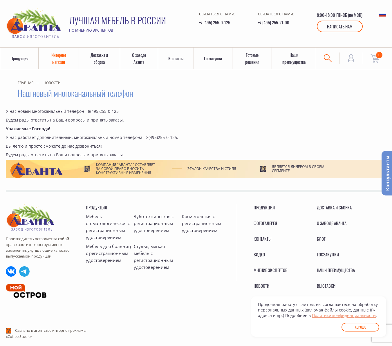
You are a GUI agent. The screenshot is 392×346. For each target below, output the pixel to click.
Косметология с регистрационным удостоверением (201, 223)
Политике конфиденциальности (344, 315)
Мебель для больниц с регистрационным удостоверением (108, 253)
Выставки (326, 285)
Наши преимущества (294, 58)
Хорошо (360, 327)
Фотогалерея (265, 223)
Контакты (175, 58)
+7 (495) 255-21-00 (273, 22)
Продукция (19, 58)
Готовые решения (252, 58)
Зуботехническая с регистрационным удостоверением (154, 223)
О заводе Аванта (139, 58)
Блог (321, 239)
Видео (259, 254)
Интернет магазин (58, 58)
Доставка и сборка (99, 58)
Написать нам (340, 26)
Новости (52, 82)
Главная (26, 82)
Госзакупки (213, 58)
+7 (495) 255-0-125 (214, 22)
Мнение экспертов (271, 270)
